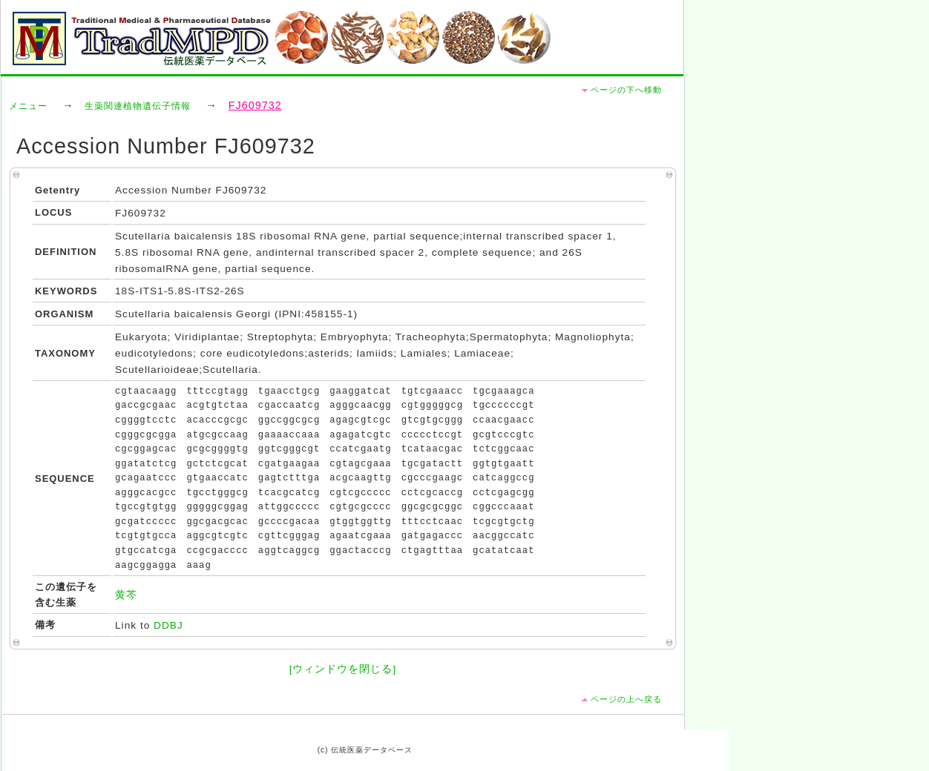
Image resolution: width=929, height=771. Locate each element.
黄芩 (126, 594)
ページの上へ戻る (626, 699)
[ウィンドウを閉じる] (343, 669)
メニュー (28, 106)
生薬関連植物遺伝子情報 (138, 106)
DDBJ (168, 625)
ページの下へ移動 (626, 89)
